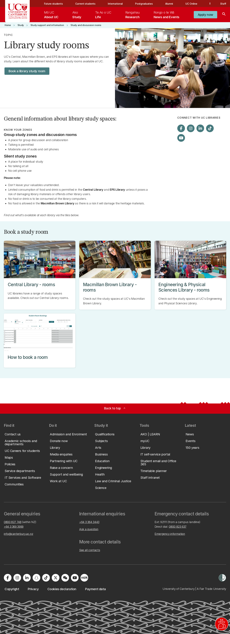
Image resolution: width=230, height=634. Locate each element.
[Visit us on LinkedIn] (200, 128)
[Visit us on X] (55, 578)
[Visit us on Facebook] (181, 128)
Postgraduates (144, 3)
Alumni (169, 3)
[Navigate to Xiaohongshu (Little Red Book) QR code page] (84, 578)
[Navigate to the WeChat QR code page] (65, 578)
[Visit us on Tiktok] (210, 128)
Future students (53, 3)
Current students (85, 3)
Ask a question (88, 529)
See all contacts (89, 550)
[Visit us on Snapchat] (36, 578)
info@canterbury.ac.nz (18, 533)
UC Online (191, 3)
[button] (205, 14)
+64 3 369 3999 (13, 526)
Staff (223, 3)
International (115, 3)
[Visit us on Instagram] (191, 128)
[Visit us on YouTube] (181, 138)
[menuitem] (51, 15)
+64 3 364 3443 (89, 522)
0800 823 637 (177, 526)
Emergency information (170, 533)
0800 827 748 (12, 522)
